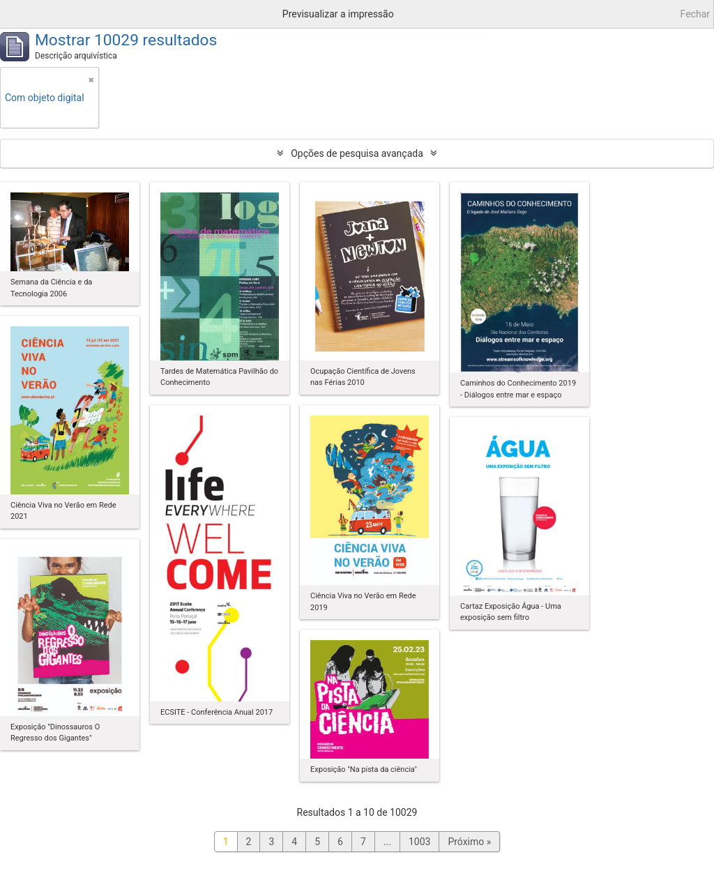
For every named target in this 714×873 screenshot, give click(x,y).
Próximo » (469, 841)
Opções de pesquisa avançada (357, 153)
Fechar (695, 14)
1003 (419, 841)
